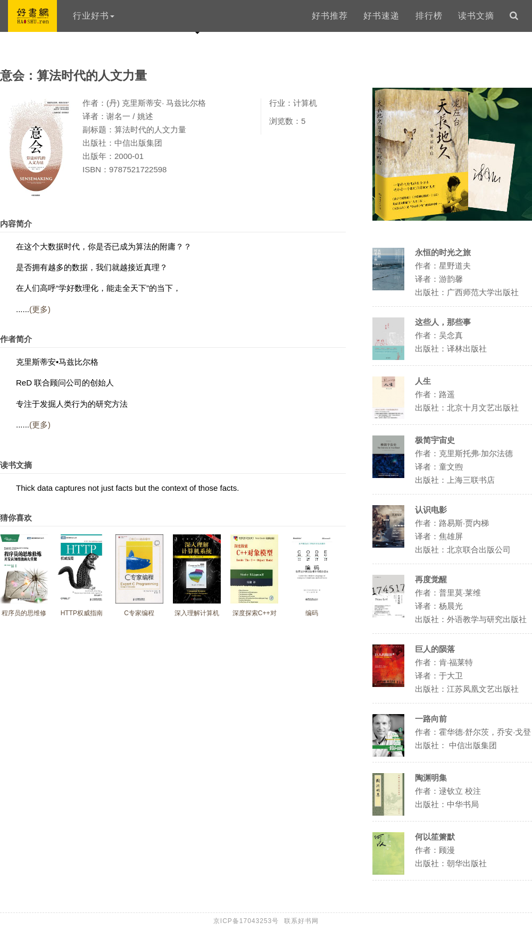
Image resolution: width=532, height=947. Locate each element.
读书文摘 (476, 15)
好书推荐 (330, 15)
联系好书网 (301, 921)
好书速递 (381, 15)
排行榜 (429, 15)
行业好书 (93, 15)
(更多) (40, 309)
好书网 (32, 16)
